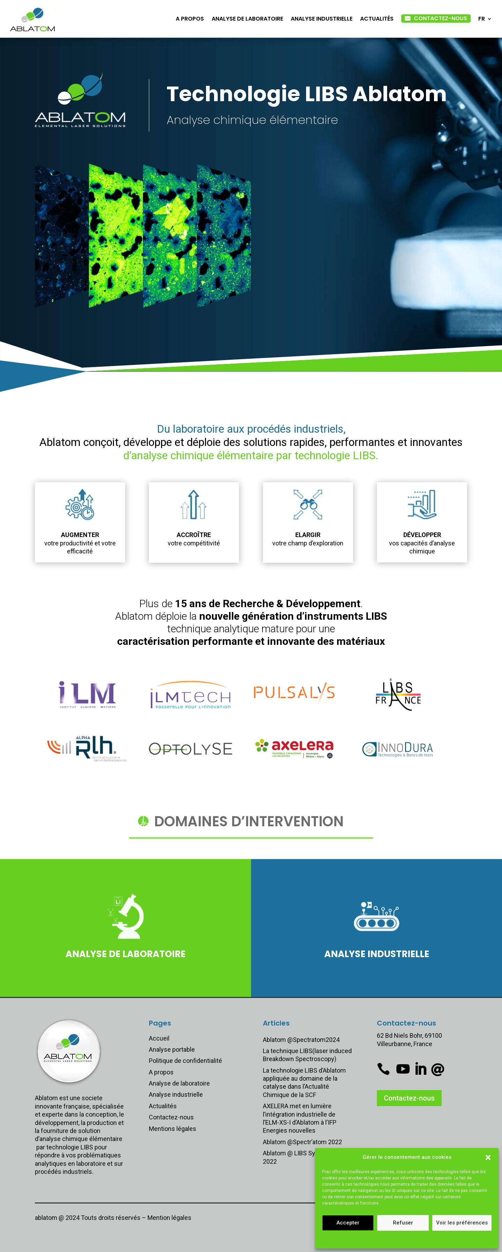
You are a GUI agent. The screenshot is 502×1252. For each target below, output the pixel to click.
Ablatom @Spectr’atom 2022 (302, 1142)
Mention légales (169, 1217)
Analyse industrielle (321, 19)
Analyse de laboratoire (247, 19)
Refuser (403, 1223)
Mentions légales (403, 1239)
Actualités (377, 19)
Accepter (347, 1223)
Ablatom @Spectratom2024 (301, 1039)
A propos (190, 19)
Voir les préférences (462, 1223)
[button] (488, 1157)
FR (481, 19)
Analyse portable (172, 1049)
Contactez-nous (440, 18)
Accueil (159, 1038)
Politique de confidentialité (185, 1060)
